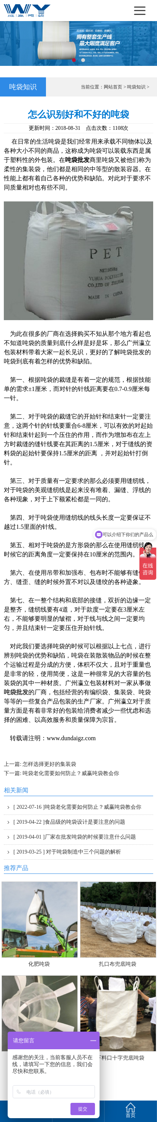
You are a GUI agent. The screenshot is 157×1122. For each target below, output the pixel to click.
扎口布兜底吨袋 (117, 964)
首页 (130, 1109)
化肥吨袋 (39, 964)
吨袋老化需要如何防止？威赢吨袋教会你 (77, 807)
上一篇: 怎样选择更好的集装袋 (40, 764)
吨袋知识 (136, 87)
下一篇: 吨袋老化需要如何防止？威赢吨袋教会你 (61, 773)
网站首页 (113, 87)
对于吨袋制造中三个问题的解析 (67, 852)
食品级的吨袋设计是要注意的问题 (69, 822)
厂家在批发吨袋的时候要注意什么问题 (74, 837)
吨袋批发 (16, 692)
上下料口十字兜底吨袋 (117, 1058)
